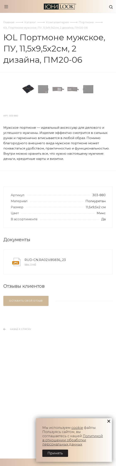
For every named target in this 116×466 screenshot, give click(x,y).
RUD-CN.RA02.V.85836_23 (45, 353)
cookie (77, 428)
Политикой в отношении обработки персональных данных (72, 440)
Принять (55, 453)
